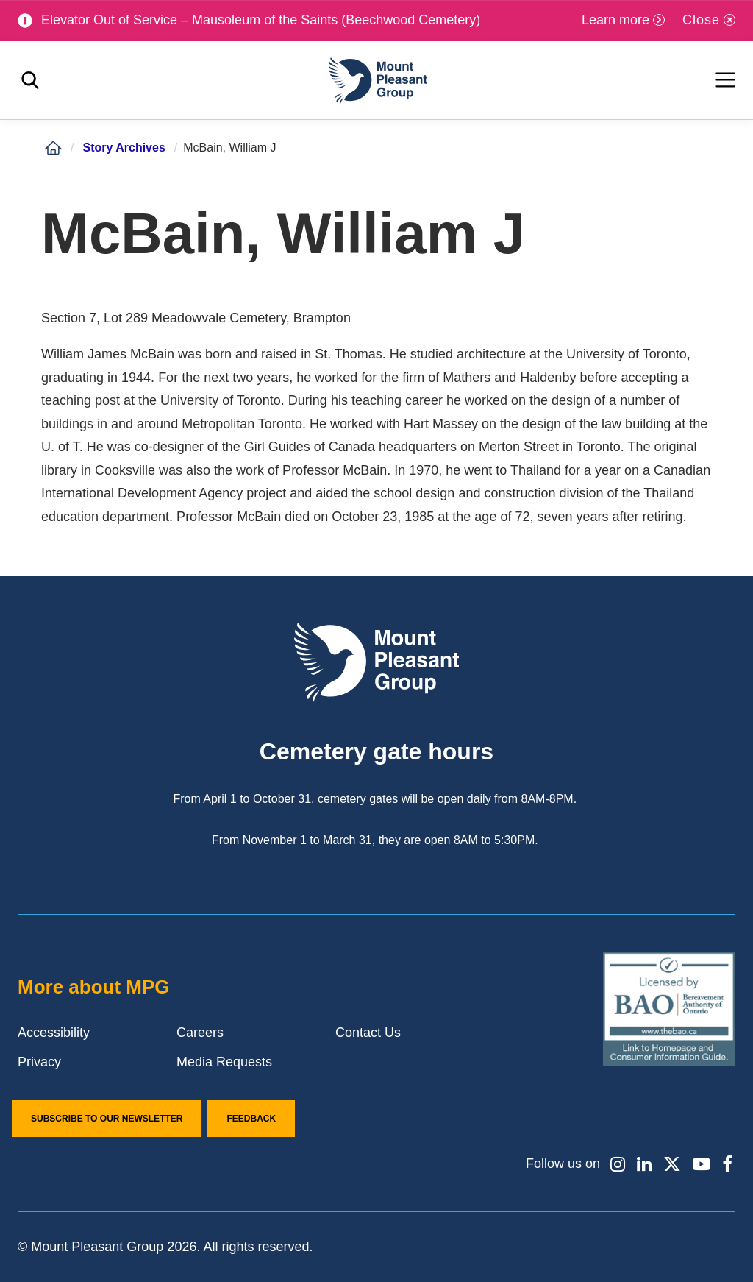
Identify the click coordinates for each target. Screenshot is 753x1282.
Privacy (39, 1062)
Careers (200, 1032)
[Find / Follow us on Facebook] (727, 1164)
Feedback (251, 1118)
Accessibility (54, 1032)
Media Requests (224, 1062)
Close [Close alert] (701, 20)
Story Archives (123, 147)
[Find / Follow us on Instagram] (616, 1164)
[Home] (53, 148)
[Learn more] (623, 20)
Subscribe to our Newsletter (106, 1118)
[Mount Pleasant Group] (376, 80)
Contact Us (368, 1032)
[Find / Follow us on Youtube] (701, 1164)
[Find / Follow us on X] (672, 1164)
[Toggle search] (30, 80)
